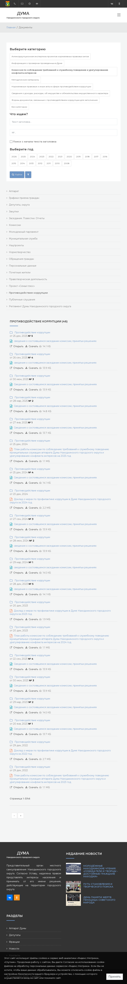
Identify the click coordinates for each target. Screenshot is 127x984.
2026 (14, 156)
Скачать (33, 346)
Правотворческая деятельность (28, 279)
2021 (60, 156)
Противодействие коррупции (31, 332)
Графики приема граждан (24, 197)
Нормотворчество (20, 252)
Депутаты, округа (19, 204)
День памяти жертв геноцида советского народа (99, 900)
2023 (41, 156)
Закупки (14, 211)
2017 (96, 156)
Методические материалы (25, 79)
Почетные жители (19, 272)
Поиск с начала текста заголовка (34, 141)
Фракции (14, 941)
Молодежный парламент (24, 231)
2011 (49, 163)
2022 (51, 156)
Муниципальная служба (23, 238)
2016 (105, 156)
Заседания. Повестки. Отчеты (26, 218)
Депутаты (15, 935)
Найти (17, 174)
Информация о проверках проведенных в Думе (37, 63)
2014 (22, 163)
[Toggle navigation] (119, 16)
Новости (14, 948)
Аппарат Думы (17, 928)
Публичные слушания (22, 299)
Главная (11, 27)
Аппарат (14, 191)
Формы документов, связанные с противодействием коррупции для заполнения (55, 100)
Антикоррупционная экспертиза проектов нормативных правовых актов (50, 56)
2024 (32, 156)
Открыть (18, 346)
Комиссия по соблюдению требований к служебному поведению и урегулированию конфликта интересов (60, 71)
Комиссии (15, 225)
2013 (31, 163)
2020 (69, 156)
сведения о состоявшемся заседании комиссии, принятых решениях (55, 341)
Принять (114, 976)
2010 (57, 163)
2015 (14, 163)
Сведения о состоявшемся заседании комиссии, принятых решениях (55, 384)
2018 (87, 156)
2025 (23, 156)
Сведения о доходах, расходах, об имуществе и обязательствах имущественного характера (60, 93)
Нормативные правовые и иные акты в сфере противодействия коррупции (51, 86)
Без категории (19, 107)
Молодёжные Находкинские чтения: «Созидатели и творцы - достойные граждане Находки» (100, 871)
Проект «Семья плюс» (22, 286)
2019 (78, 156)
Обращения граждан (21, 258)
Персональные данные (22, 265)
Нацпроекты (16, 245)
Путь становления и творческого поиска (98, 885)
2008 (66, 163)
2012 (40, 163)
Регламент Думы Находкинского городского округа (40, 306)
